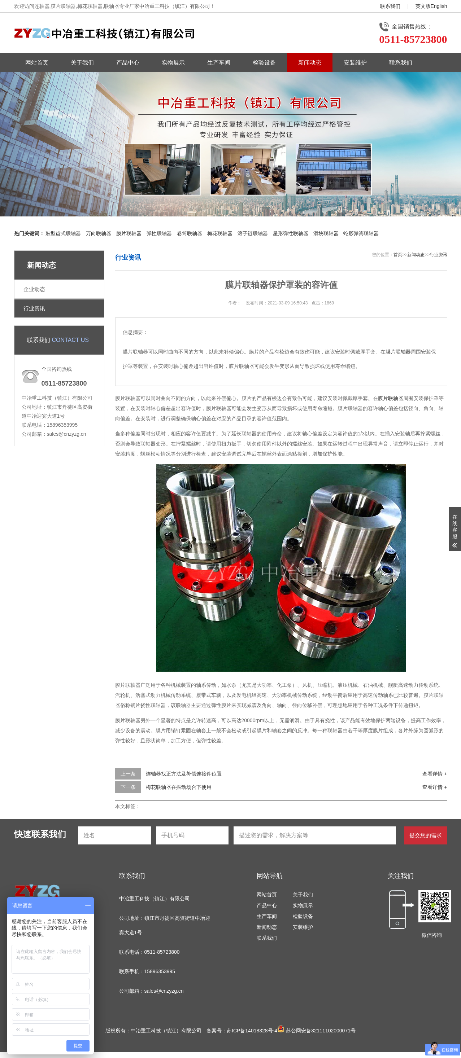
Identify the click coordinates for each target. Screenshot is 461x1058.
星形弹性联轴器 (290, 233)
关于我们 (82, 63)
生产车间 (218, 63)
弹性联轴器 (159, 233)
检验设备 (264, 63)
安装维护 (355, 63)
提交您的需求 (425, 835)
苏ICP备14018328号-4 (252, 1030)
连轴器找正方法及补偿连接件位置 (184, 774)
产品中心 (127, 63)
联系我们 (390, 6)
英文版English (431, 6)
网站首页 (36, 63)
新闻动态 (309, 63)
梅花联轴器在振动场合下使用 (179, 787)
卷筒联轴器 (189, 233)
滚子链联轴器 (253, 233)
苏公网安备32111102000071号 (316, 1030)
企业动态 (34, 289)
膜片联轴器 (129, 233)
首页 (397, 254)
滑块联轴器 (326, 233)
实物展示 (173, 63)
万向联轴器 (98, 233)
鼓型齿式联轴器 (63, 233)
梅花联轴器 (219, 233)
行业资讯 (34, 308)
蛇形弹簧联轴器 (361, 233)
